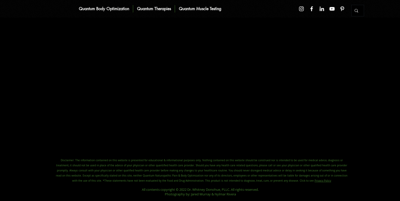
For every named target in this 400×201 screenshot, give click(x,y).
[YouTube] (332, 9)
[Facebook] (311, 9)
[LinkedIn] (322, 9)
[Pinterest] (342, 9)
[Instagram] (301, 9)
